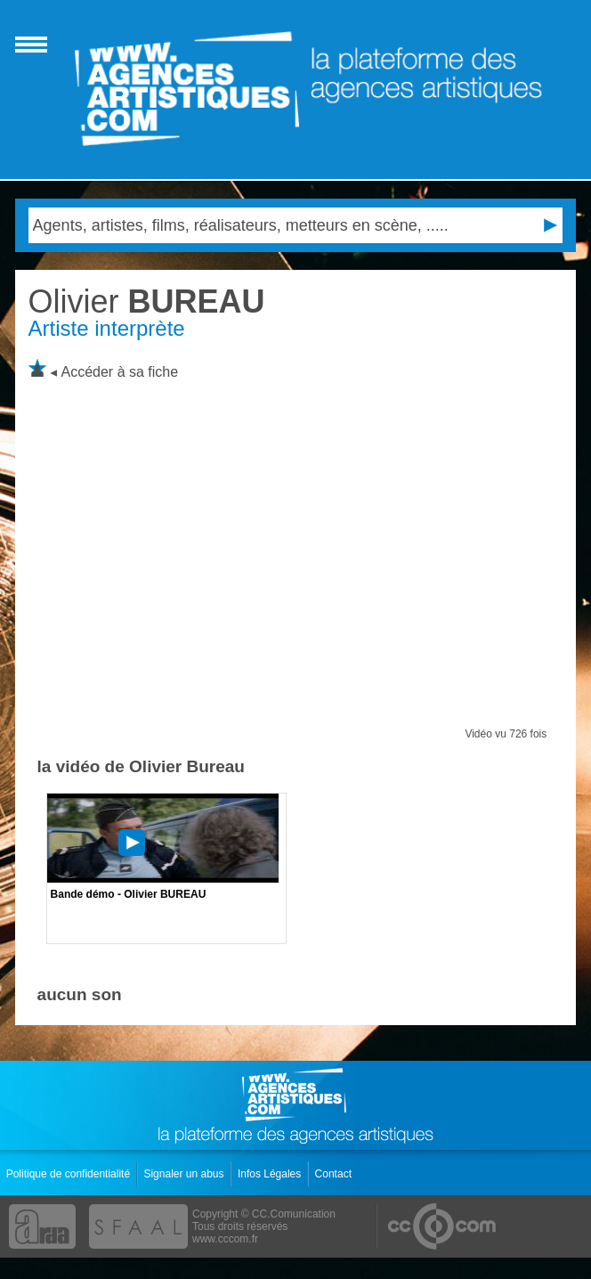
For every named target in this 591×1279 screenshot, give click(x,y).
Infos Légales (271, 1174)
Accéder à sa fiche (120, 371)
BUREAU (146, 301)
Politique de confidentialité (70, 1174)
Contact (335, 1174)
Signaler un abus (184, 1174)
